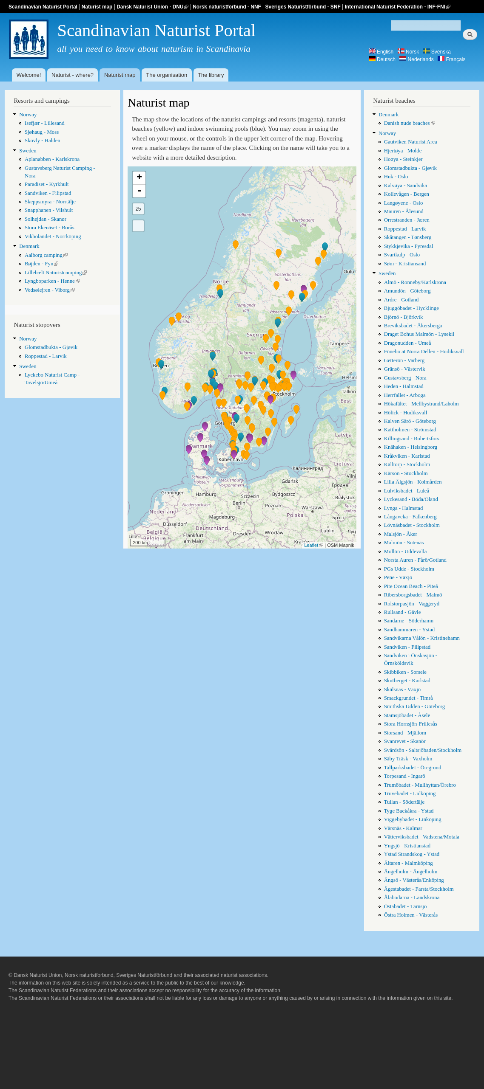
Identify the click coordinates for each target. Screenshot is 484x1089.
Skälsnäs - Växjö (402, 689)
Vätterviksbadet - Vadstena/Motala (421, 837)
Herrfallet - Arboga (405, 395)
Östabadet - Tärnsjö (405, 906)
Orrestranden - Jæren (407, 220)
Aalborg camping (46, 255)
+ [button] (139, 178)
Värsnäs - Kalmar (403, 828)
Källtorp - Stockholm (407, 464)
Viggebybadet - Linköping (412, 819)
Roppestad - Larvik (46, 356)
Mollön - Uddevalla (405, 551)
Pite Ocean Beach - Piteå (411, 586)
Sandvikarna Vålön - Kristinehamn (422, 638)
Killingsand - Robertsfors (411, 439)
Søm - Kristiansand (405, 264)
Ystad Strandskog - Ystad (412, 854)
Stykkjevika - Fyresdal (408, 246)
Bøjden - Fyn (41, 264)
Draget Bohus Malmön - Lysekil (419, 334)
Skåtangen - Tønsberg (408, 237)
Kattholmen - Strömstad (410, 430)
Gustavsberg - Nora (405, 378)
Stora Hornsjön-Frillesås (410, 724)
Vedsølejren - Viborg (50, 290)
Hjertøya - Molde (403, 151)
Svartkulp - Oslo (402, 255)
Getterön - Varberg (404, 360)
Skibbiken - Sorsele (405, 672)
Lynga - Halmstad (403, 508)
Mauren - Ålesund (404, 211)
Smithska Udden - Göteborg (414, 706)
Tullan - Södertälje (404, 802)
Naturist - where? (72, 75)
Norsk (408, 52)
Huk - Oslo (396, 177)
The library (211, 75)
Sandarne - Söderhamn (408, 621)
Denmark (29, 246)
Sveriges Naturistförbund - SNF (303, 7)
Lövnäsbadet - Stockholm (412, 525)
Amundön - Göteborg (407, 291)
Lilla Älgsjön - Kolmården (413, 482)
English (381, 52)
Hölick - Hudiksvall (405, 413)
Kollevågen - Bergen (406, 194)
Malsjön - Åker (400, 534)
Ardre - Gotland (401, 300)
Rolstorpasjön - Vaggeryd (411, 604)
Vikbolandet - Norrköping (53, 236)
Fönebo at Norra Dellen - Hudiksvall (424, 352)
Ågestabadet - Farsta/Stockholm (419, 889)
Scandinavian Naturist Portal (43, 7)
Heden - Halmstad (404, 386)
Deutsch (382, 59)
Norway (28, 115)
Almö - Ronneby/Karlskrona (415, 282)
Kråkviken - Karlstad (407, 456)
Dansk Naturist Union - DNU (152, 7)
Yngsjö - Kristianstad (407, 846)
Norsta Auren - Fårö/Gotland (415, 560)
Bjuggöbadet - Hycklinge (411, 308)
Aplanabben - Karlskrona (52, 159)
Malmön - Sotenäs (404, 543)
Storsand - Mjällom (405, 733)
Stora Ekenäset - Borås (49, 228)
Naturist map (97, 7)
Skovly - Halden (42, 141)
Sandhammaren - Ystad (409, 630)
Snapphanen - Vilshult (49, 210)
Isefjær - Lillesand (45, 123)
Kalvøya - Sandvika (405, 186)
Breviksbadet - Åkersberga (413, 326)
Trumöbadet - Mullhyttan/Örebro (420, 785)
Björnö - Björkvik (403, 317)
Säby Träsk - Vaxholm (408, 759)
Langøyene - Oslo (403, 203)
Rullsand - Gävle (402, 612)
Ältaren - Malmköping (408, 863)
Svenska (437, 52)
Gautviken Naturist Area (410, 142)
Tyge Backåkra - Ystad (409, 811)
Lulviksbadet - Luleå (406, 491)
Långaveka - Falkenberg (410, 517)
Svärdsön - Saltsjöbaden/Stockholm (422, 750)
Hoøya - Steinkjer (403, 159)
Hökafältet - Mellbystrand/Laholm (421, 404)
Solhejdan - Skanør (45, 219)
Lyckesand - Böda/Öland (411, 499)
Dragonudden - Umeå (407, 343)
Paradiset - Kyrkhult (47, 184)
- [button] (139, 191)
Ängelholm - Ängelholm (411, 872)
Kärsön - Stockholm (406, 473)
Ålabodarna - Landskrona (412, 897)
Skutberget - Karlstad (407, 681)
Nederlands (416, 59)
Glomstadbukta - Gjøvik (51, 347)
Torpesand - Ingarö (404, 776)
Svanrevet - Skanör (405, 741)
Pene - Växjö (398, 577)
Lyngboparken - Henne (52, 281)
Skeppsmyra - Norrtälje (50, 202)
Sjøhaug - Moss (42, 132)
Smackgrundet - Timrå (408, 698)
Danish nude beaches (409, 123)
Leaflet (313, 545)
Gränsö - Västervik (404, 369)
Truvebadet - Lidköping (410, 793)
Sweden (27, 151)
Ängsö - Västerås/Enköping (414, 880)
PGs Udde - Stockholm (409, 569)
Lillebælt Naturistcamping (56, 273)
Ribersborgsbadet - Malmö (413, 595)
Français (451, 59)
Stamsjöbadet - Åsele (407, 715)
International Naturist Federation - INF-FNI (397, 7)
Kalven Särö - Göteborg (410, 421)
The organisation (166, 75)
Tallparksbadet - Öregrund (412, 768)
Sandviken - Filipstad (48, 193)
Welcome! (29, 75)
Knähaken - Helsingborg (410, 447)
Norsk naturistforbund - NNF (227, 7)
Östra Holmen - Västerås (411, 915)
